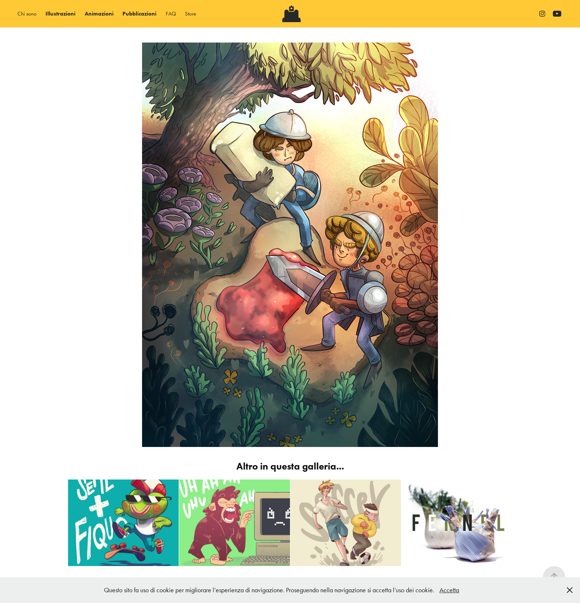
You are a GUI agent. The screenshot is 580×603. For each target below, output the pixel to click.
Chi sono (27, 13)
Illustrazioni (60, 13)
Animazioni (99, 13)
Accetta (449, 590)
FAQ (171, 13)
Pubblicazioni (139, 13)
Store (190, 13)
